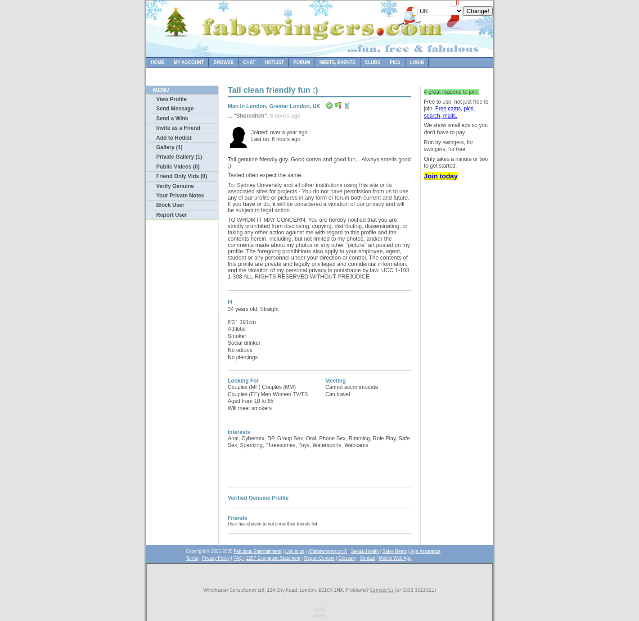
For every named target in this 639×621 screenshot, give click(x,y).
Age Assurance (425, 551)
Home (157, 62)
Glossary (347, 558)
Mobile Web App (395, 558)
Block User (170, 205)
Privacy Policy (216, 558)
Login (417, 62)
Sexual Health (365, 551)
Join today (441, 176)
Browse (223, 62)
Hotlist (274, 62)
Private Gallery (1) (179, 157)
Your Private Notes (180, 195)
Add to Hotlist (174, 138)
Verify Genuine (175, 186)
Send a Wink (172, 118)
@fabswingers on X (327, 551)
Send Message (175, 108)
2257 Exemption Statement (273, 558)
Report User (171, 215)
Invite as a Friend (178, 128)
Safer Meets (394, 551)
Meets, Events (338, 62)
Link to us (295, 551)
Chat (249, 62)
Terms (192, 558)
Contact (367, 558)
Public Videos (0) (177, 167)
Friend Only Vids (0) (181, 176)
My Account (189, 62)
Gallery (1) (169, 147)
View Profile (171, 99)
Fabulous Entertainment (257, 551)
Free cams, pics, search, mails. (449, 112)
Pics (395, 62)
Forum (301, 62)
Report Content (319, 558)
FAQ (239, 558)
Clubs (372, 62)
